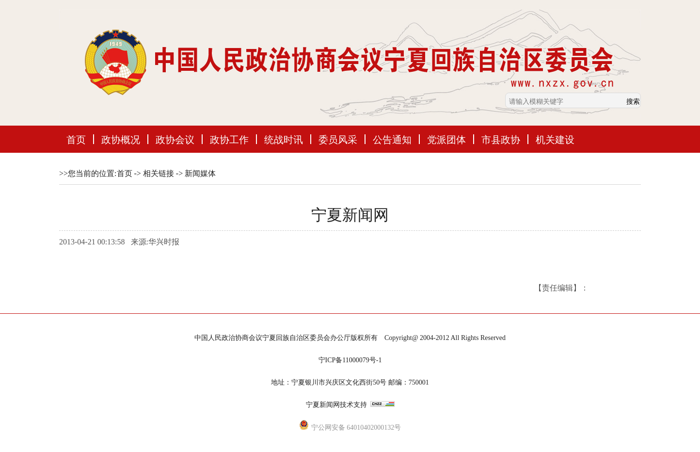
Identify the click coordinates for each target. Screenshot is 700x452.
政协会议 (175, 139)
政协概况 (120, 139)
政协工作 (229, 139)
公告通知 (392, 139)
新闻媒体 (200, 173)
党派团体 (446, 139)
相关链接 (158, 173)
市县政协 (500, 139)
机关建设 (555, 139)
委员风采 (337, 139)
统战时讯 (283, 139)
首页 (76, 139)
